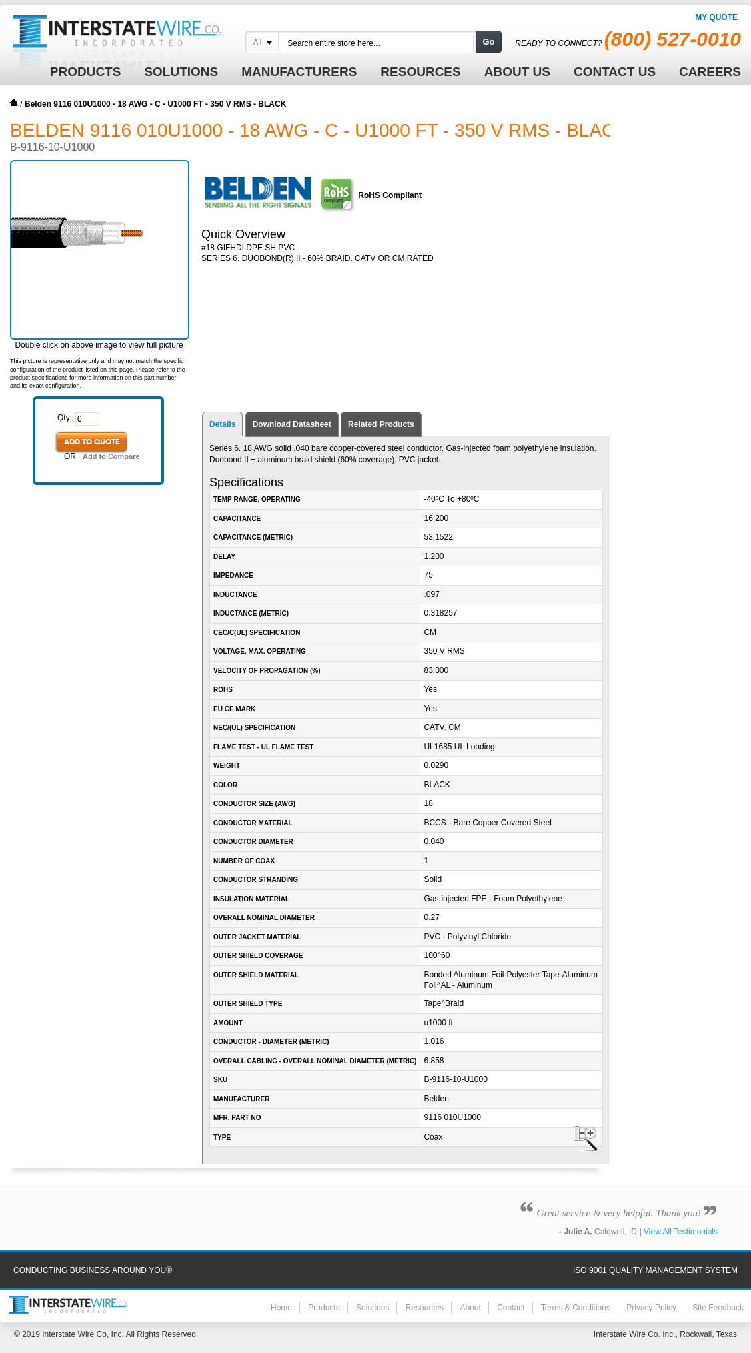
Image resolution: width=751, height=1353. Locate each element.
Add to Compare (111, 456)
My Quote (716, 17)
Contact (510, 1307)
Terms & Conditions (575, 1307)
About (470, 1307)
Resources (425, 1307)
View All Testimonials (681, 1231)
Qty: (64, 417)
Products (323, 1307)
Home (14, 103)
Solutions (372, 1307)
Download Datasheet (292, 424)
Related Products (381, 424)
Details (222, 424)
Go (488, 42)
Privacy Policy (651, 1307)
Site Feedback (718, 1307)
